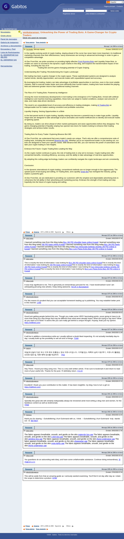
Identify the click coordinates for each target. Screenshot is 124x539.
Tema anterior (28, 42)
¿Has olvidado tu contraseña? (95, 14)
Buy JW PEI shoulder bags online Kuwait (80, 242)
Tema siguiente (42, 42)
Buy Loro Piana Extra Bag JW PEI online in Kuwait (91, 249)
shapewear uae (80, 441)
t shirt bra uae (57, 437)
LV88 (39, 303)
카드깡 (80, 371)
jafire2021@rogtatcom (32, 297)
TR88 (26, 405)
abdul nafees (29, 238)
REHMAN (29, 415)
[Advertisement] (52, 22)
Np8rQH (28, 348)
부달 (63, 355)
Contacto (120, 6)
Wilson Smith (30, 281)
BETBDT (34, 421)
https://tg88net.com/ (32, 387)
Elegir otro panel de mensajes (34, 38)
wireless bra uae (35, 439)
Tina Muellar (29, 49)
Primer (26, 232)
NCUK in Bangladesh (80, 287)
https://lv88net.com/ (32, 323)
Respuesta (28, 46)
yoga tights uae (57, 443)
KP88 (54, 478)
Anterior (35, 232)
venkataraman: (31, 32)
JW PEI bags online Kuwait (53, 244)
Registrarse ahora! (69, 14)
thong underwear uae (106, 439)
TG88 (76, 338)
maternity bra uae (85, 434)
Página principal (109, 6)
